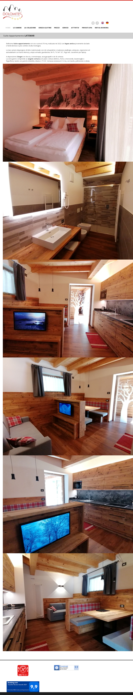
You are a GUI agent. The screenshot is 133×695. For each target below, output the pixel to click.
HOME (8, 28)
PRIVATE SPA (87, 28)
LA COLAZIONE (30, 28)
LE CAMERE (17, 28)
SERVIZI (65, 28)
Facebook (97, 23)
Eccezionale (64, 666)
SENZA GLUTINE (45, 28)
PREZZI (57, 28)
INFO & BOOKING (102, 28)
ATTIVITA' (75, 28)
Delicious (93, 23)
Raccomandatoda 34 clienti (64, 668)
